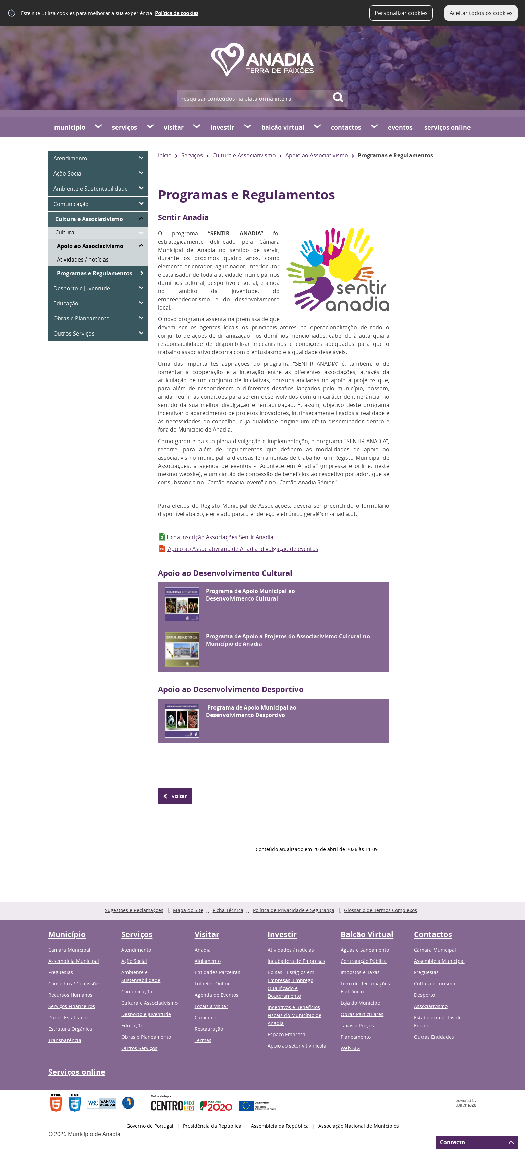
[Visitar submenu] (197, 127)
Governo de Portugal (149, 1126)
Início (165, 155)
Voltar (179, 796)
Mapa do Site (188, 910)
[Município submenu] (98, 127)
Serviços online (447, 127)
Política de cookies (176, 13)
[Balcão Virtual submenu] (317, 127)
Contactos (346, 127)
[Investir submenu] (248, 127)
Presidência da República (212, 1126)
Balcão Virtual (282, 127)
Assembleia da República (280, 1126)
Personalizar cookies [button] (401, 13)
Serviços (124, 127)
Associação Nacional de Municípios (358, 1126)
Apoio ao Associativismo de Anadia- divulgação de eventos (242, 549)
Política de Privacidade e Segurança (293, 910)
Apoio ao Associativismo (316, 155)
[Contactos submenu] (374, 127)
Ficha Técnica (228, 910)
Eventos (400, 127)
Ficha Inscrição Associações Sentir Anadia (220, 537)
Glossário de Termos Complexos (380, 910)
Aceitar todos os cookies (481, 13)
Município (69, 127)
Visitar (174, 127)
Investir (222, 127)
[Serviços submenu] (150, 127)
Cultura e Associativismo (244, 155)
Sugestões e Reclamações (134, 910)
